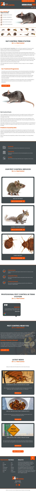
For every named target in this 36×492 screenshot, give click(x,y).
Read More (17, 393)
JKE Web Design (27, 490)
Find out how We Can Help (17, 201)
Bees (3, 466)
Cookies (16, 482)
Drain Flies (4, 470)
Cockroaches (5, 467)
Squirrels (12, 469)
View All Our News (17, 451)
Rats (11, 466)
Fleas (3, 472)
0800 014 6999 (18, 481)
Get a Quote (4, 85)
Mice (11, 463)
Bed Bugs (4, 464)
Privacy (20, 482)
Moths (12, 464)
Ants (3, 463)
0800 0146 (29, 4)
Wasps (12, 470)
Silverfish (12, 467)
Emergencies (13, 472)
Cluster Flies (5, 469)
